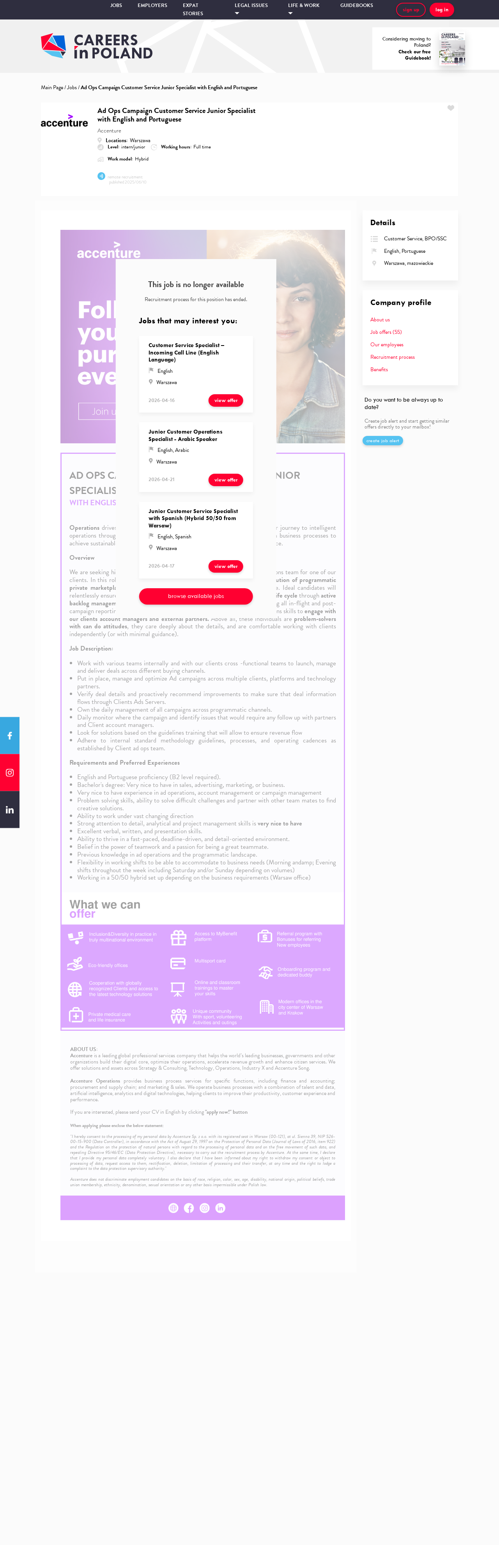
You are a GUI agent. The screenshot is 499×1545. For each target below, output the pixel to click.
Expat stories (193, 10)
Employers (152, 5)
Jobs (116, 5)
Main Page (52, 87)
